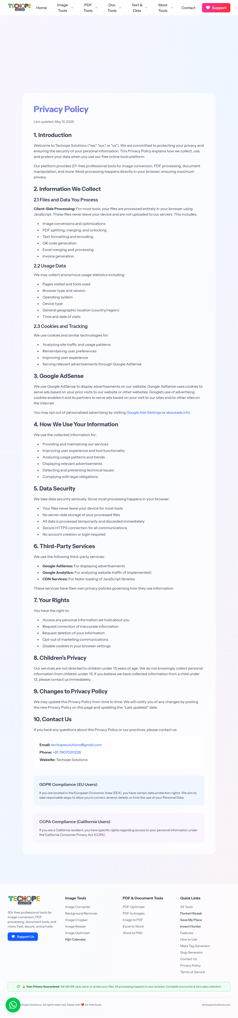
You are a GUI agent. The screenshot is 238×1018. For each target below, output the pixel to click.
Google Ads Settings (143, 412)
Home (41, 7)
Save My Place (191, 920)
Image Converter (77, 907)
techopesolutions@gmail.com (76, 744)
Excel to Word (133, 926)
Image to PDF (133, 920)
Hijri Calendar (75, 939)
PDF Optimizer (134, 907)
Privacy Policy (190, 965)
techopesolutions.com (216, 1004)
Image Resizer (75, 926)
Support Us (22, 937)
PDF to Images (134, 913)
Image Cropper (76, 920)
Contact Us (188, 959)
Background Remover (81, 913)
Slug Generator (191, 952)
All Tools (186, 907)
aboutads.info (178, 412)
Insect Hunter (190, 926)
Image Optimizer (77, 933)
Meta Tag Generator (195, 946)
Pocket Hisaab (191, 913)
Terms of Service (192, 972)
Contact (188, 7)
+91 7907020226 (67, 752)
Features (186, 933)
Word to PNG (132, 933)
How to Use (188, 939)
